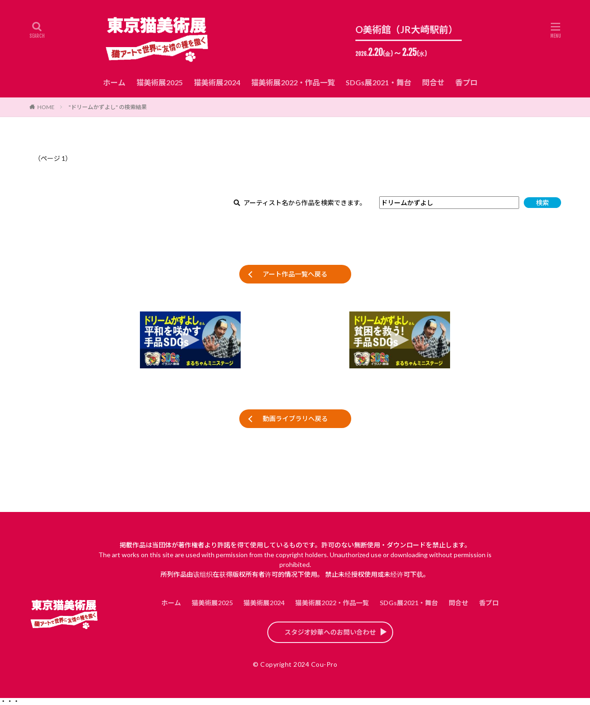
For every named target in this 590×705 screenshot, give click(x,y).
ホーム (114, 82)
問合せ (433, 82)
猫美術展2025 (159, 82)
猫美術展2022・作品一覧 (293, 82)
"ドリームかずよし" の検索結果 (108, 107)
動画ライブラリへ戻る (295, 418)
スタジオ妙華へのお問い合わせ (330, 632)
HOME (46, 107)
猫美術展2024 (217, 82)
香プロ (466, 82)
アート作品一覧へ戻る (295, 274)
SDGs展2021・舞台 (378, 82)
